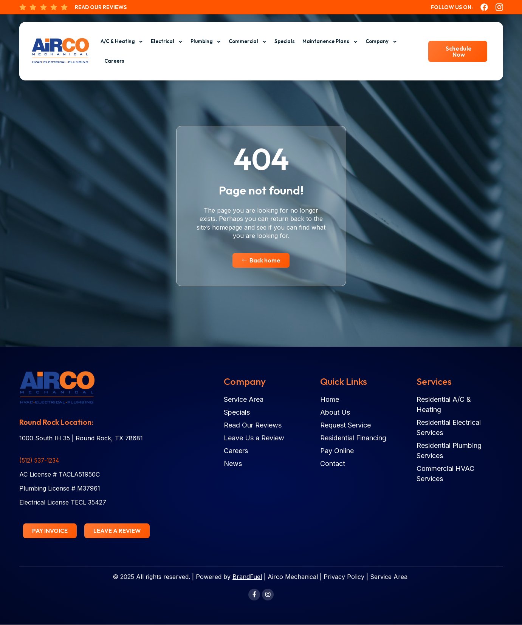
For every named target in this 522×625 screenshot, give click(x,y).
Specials (284, 41)
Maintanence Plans (330, 41)
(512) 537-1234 (40, 461)
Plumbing (206, 41)
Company (381, 41)
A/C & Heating (122, 41)
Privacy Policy (344, 577)
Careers (114, 61)
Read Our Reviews (101, 7)
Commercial (248, 41)
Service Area (388, 577)
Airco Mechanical (293, 577)
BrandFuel (247, 577)
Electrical (167, 41)
